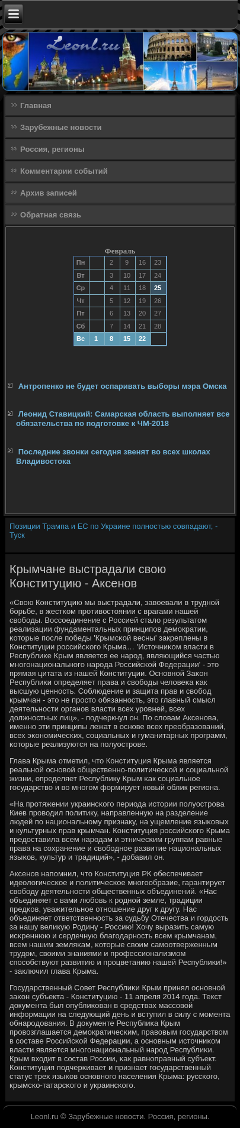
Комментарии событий (64, 171)
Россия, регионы (52, 149)
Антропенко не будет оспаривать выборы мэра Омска (122, 386)
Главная (36, 105)
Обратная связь (50, 214)
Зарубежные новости (60, 127)
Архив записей (48, 192)
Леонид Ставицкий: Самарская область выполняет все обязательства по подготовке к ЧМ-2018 (122, 418)
